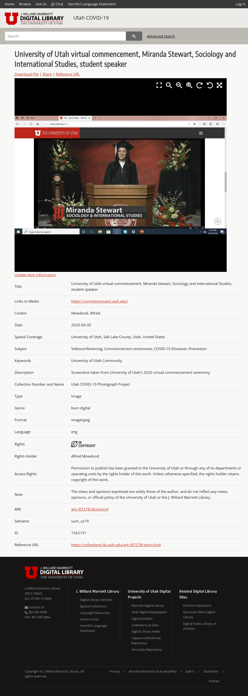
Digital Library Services (96, 599)
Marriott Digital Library (148, 605)
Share (47, 74)
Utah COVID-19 (91, 17)
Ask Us (41, 4)
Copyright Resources (95, 613)
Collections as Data (145, 625)
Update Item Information (35, 274)
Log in (241, 4)
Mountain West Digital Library (199, 614)
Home (9, 4)
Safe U (190, 671)
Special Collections (93, 606)
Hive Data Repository (147, 649)
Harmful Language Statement (92, 4)
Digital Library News (146, 631)
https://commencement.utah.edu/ (99, 301)
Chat (57, 4)
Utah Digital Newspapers (149, 612)
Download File (27, 74)
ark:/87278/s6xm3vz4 (89, 509)
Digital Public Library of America (199, 626)
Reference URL (68, 74)
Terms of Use (89, 619)
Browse (25, 4)
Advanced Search (161, 36)
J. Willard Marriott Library (43, 588)
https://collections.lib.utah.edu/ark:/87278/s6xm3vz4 (116, 544)
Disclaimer (210, 671)
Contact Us (34, 607)
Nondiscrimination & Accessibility (153, 671)
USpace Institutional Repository (146, 640)
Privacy (114, 671)
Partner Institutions (197, 605)
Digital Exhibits (142, 618)
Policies (214, 681)
